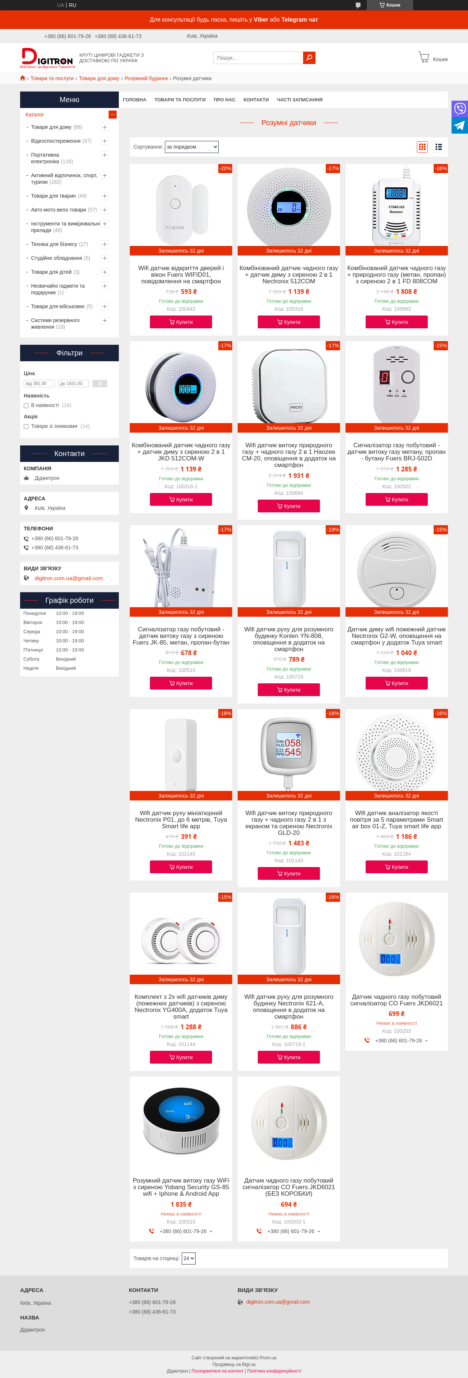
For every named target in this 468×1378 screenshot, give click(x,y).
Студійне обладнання (56, 258)
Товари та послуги (51, 78)
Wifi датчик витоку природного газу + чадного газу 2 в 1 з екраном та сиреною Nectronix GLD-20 (288, 823)
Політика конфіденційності (274, 1371)
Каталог (35, 114)
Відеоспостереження (55, 141)
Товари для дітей (51, 272)
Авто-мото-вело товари (58, 210)
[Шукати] (309, 58)
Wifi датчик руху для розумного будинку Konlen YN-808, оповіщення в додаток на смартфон (288, 639)
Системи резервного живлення (55, 323)
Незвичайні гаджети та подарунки (58, 289)
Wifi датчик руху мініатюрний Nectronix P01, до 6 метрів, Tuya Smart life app (181, 820)
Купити (184, 322)
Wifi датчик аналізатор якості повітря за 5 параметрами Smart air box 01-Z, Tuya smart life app (396, 820)
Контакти (256, 99)
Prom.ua (268, 1357)
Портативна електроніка (45, 158)
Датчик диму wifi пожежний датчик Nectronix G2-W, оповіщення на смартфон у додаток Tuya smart (396, 636)
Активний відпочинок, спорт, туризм (64, 178)
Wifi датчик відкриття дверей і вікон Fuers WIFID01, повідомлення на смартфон (181, 275)
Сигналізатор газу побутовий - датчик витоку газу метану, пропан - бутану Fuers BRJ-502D (396, 452)
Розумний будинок (146, 78)
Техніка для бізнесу (54, 244)
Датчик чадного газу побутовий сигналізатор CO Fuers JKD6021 (396, 1000)
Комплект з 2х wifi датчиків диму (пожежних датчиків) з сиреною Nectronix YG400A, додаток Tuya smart (181, 1007)
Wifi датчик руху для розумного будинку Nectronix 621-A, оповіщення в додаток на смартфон (288, 1007)
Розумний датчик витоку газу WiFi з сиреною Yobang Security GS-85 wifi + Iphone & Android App (181, 1187)
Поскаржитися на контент (218, 1371)
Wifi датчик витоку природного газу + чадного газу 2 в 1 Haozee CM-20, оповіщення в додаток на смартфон (289, 455)
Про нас (224, 99)
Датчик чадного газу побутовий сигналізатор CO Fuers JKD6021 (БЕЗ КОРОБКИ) (288, 1187)
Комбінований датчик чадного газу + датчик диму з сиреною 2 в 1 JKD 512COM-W (181, 452)
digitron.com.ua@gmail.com (69, 578)
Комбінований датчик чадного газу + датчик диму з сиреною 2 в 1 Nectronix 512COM (288, 275)
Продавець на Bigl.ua (234, 1364)
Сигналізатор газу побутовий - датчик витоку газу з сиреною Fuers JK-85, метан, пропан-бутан (181, 636)
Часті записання (299, 99)
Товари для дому (99, 78)
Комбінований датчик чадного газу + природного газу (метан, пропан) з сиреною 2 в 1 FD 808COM (396, 275)
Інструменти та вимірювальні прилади (65, 227)
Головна (134, 99)
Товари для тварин (53, 196)
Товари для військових (58, 306)
